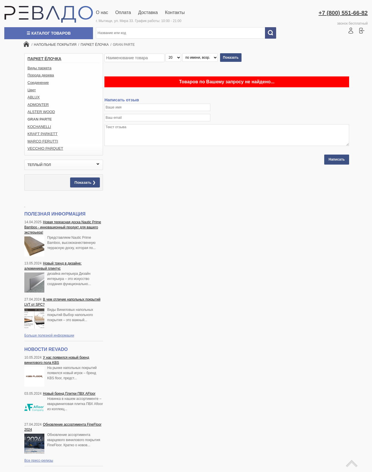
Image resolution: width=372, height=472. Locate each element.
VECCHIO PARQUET (45, 148)
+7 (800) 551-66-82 (343, 13)
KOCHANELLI (39, 127)
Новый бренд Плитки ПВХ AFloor (69, 394)
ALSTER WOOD (41, 112)
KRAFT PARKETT (42, 134)
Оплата (123, 12)
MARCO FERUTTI (42, 141)
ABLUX (33, 97)
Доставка (148, 12)
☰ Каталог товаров (49, 33)
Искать (272, 33)
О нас (102, 12)
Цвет (31, 90)
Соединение (38, 82)
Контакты (175, 12)
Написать (337, 159)
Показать (231, 58)
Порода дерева (40, 75)
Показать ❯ (85, 182)
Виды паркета (39, 68)
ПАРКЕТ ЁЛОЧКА (44, 58)
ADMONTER (38, 104)
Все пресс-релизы (38, 461)
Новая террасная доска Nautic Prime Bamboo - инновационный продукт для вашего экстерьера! (62, 227)
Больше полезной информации (49, 335)
